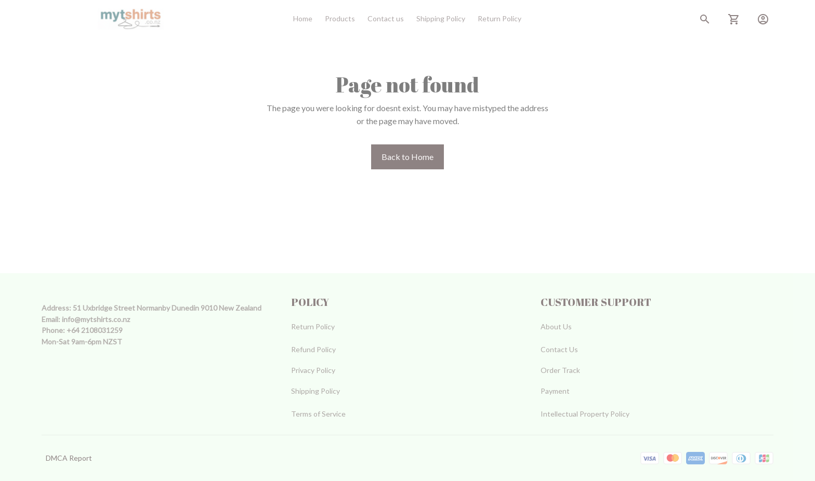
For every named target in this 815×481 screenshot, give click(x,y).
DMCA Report (69, 457)
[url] (96, 319)
